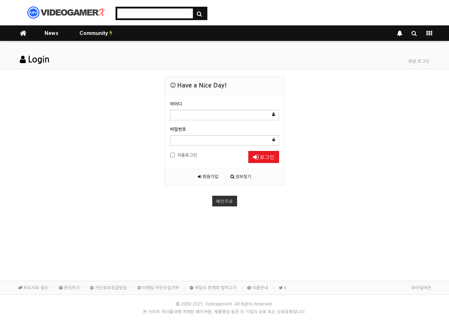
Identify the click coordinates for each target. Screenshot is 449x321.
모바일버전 (421, 288)
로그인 (263, 157)
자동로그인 (183, 155)
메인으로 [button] (224, 201)
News (51, 33)
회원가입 (208, 177)
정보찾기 (240, 177)
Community (95, 33)
